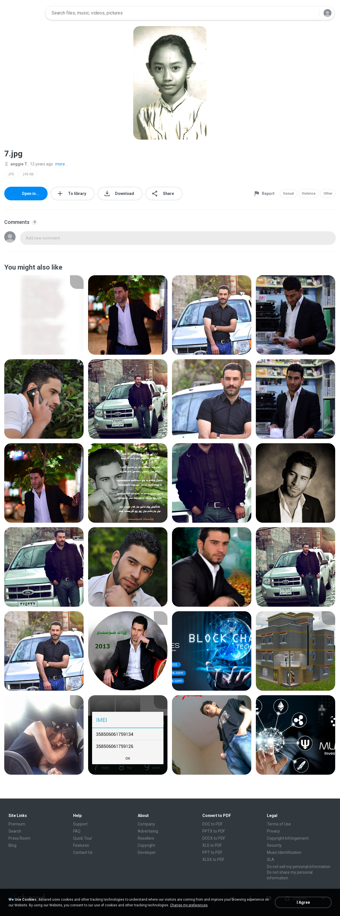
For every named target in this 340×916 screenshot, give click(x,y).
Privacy (273, 831)
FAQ (76, 831)
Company (146, 824)
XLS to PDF (212, 845)
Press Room (19, 838)
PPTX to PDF (213, 831)
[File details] (44, 315)
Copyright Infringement (288, 838)
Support (80, 824)
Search (14, 831)
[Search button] (311, 13)
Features (81, 845)
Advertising (148, 831)
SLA (270, 859)
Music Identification (284, 852)
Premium (16, 824)
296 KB (28, 174)
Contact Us (83, 852)
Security (274, 845)
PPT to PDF (212, 852)
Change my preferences (189, 905)
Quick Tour (82, 838)
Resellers (146, 838)
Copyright (146, 845)
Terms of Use (279, 824)
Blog (12, 845)
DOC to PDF (212, 824)
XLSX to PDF (213, 859)
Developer (147, 852)
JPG (11, 174)
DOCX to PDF (213, 838)
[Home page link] (23, 13)
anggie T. (16, 164)
